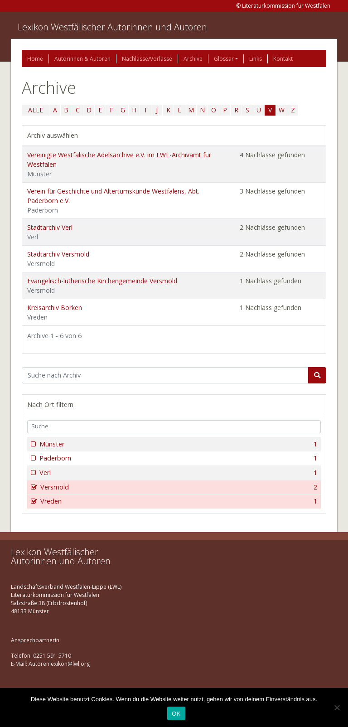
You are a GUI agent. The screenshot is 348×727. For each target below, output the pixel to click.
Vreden (178, 501)
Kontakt (283, 59)
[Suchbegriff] (165, 375)
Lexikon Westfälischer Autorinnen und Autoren (112, 27)
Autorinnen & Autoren (82, 59)
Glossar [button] (224, 59)
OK (176, 713)
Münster (177, 444)
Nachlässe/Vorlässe (147, 59)
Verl (177, 473)
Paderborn (177, 458)
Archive (193, 59)
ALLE (35, 110)
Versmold (178, 487)
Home (35, 59)
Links (255, 59)
